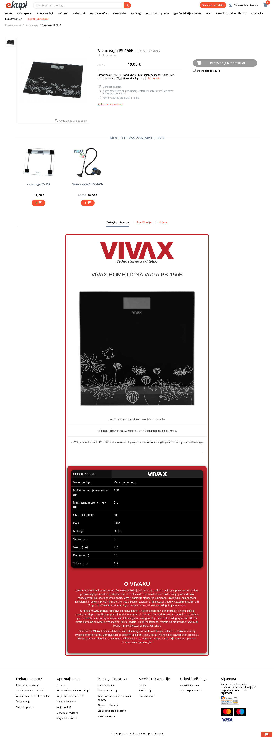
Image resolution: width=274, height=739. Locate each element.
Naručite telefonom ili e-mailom (33, 696)
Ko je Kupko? (64, 707)
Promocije (257, 13)
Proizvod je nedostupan (227, 63)
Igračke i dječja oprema (187, 13)
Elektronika (119, 13)
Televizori (79, 13)
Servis (142, 685)
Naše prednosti (106, 716)
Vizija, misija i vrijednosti (70, 696)
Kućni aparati (24, 13)
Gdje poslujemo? (66, 701)
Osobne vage (32, 24)
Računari (63, 13)
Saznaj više (154, 78)
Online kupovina (25, 707)
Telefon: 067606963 (37, 18)
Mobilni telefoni (99, 13)
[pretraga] (127, 5)
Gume (8, 13)
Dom (208, 13)
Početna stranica (13, 24)
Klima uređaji (45, 13)
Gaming (136, 13)
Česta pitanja (23, 701)
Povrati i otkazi (147, 696)
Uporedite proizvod (206, 70)
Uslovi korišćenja (189, 685)
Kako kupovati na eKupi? (29, 690)
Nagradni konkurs (67, 718)
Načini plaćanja (106, 685)
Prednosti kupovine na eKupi (73, 690)
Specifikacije (144, 222)
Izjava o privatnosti (190, 690)
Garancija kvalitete (67, 712)
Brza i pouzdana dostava (112, 710)
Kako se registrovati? (27, 685)
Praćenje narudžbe (213, 5)
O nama (61, 685)
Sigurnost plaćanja (108, 705)
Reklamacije (145, 690)
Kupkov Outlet (13, 18)
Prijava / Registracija (243, 5)
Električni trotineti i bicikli (231, 13)
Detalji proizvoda (117, 223)
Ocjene (163, 222)
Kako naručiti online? (110, 104)
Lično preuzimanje (108, 690)
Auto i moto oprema (157, 13)
